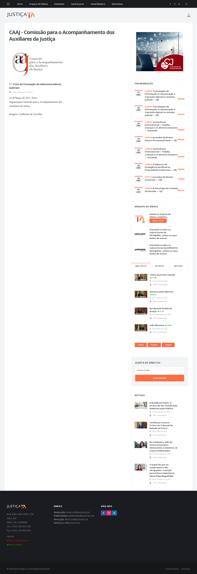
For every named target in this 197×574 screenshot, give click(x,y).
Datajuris (23, 568)
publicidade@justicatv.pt (81, 515)
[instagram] (175, 3)
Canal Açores (77, 4)
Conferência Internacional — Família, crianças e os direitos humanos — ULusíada (161, 126)
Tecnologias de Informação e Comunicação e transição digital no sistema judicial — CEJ (160, 95)
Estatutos (185, 568)
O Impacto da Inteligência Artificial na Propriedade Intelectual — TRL (161, 167)
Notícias (178, 266)
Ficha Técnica (172, 568)
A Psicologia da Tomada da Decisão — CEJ (161, 189)
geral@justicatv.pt (70, 522)
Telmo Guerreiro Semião (162, 274)
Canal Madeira (98, 4)
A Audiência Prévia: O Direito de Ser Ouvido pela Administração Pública (163, 405)
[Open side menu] (8, 3)
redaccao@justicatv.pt (78, 512)
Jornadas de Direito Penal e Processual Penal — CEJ (161, 139)
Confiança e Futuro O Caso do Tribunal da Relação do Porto (161, 425)
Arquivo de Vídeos (38, 4)
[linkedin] (179, 3)
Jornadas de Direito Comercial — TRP (159, 178)
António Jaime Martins (161, 291)
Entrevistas (117, 4)
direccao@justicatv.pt (76, 519)
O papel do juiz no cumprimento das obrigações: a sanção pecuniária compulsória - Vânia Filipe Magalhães (162, 470)
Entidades (59, 4)
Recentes (159, 266)
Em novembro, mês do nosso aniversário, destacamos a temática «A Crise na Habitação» (163, 446)
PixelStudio (44, 568)
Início (20, 4)
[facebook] (170, 3)
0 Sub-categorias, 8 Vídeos (22, 92)
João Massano (157, 325)
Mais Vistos (140, 266)
